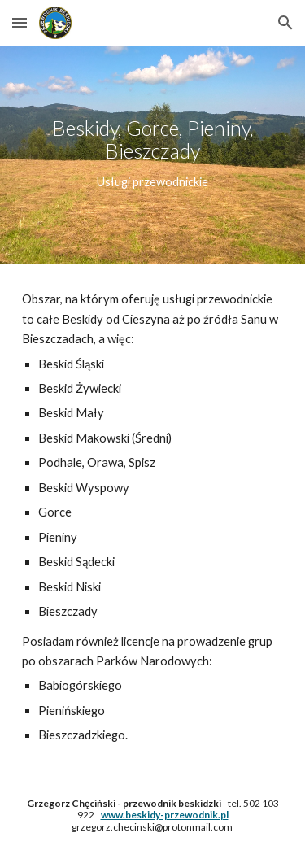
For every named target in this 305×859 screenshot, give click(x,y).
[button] (19, 22)
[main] (152, 154)
